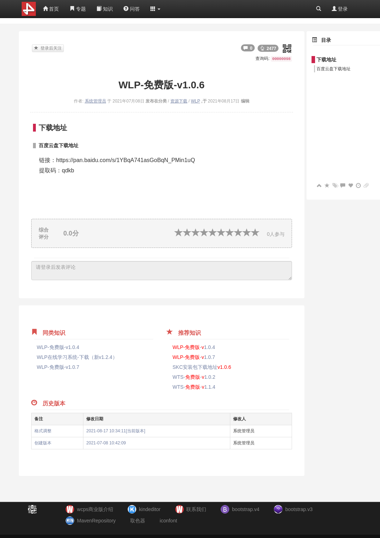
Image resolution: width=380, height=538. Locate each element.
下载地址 (326, 59)
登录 (340, 9)
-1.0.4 (193, 347)
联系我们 (196, 509)
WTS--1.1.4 (193, 387)
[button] (155, 9)
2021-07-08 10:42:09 (106, 442)
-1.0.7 (193, 357)
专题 (78, 9)
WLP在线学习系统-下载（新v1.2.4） (77, 357)
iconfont (168, 520)
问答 (131, 9)
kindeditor (150, 509)
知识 (105, 9)
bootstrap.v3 (299, 509)
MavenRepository (96, 520)
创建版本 (42, 442)
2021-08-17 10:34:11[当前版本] (115, 430)
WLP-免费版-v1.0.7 (58, 367)
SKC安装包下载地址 (201, 367)
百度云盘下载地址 (333, 68)
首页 (51, 9)
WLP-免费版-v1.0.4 (58, 347)
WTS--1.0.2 (193, 377)
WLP (195, 101)
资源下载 (178, 101)
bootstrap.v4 (245, 509)
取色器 (137, 520)
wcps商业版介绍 (95, 509)
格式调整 (42, 430)
